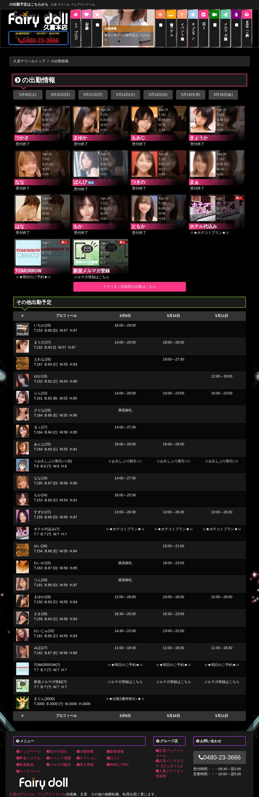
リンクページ (28, 771)
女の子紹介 (57, 751)
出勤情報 (85, 751)
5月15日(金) (223, 94)
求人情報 (85, 765)
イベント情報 (59, 758)
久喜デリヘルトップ (29, 61)
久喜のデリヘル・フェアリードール (37, 794)
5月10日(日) (60, 94)
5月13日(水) (158, 94)
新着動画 (25, 765)
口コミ (113, 758)
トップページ (28, 751)
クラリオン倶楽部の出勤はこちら (129, 286)
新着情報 (115, 751)
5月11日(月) (92, 94)
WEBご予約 (117, 765)
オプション (87, 758)
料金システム (28, 758)
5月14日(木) (190, 94)
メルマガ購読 (59, 765)
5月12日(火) (125, 94)
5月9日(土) (27, 94)
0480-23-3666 (38, 40)
